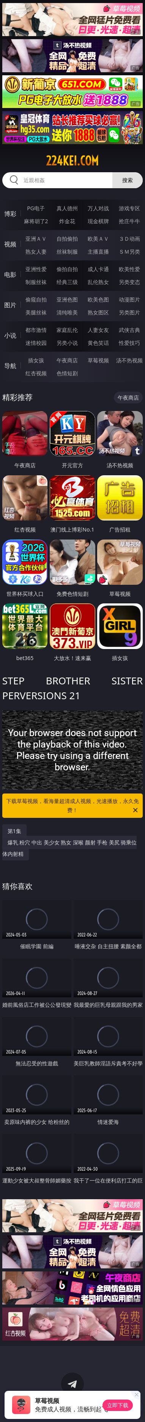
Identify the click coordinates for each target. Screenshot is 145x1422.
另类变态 (129, 282)
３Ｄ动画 (129, 238)
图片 (10, 305)
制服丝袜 (36, 282)
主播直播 (98, 251)
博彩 (10, 213)
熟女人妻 (36, 251)
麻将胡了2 (36, 221)
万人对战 (98, 208)
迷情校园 (36, 342)
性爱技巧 (129, 342)
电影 (10, 274)
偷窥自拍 (36, 299)
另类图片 (129, 312)
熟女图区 (98, 312)
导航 (10, 366)
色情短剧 (67, 373)
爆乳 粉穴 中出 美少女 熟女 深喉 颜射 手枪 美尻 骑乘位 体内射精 (69, 848)
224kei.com (72, 160)
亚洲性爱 (36, 269)
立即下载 (117, 1405)
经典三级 (67, 282)
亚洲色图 (67, 299)
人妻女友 (98, 329)
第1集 (14, 831)
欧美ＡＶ (98, 238)
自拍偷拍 (67, 238)
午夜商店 (67, 360)
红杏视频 (36, 373)
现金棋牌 (98, 221)
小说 (10, 335)
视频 (10, 244)
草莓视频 (98, 360)
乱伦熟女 (98, 282)
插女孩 (36, 360)
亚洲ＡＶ (36, 238)
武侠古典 (129, 329)
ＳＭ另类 (129, 251)
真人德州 (67, 208)
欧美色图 (98, 299)
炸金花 (67, 221)
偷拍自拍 (67, 269)
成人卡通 (98, 269)
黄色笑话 (98, 342)
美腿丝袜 (36, 312)
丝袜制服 (67, 251)
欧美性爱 (129, 269)
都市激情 (36, 329)
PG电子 (36, 208)
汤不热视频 (129, 360)
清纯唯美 (67, 312)
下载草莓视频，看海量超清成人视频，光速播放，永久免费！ (72, 806)
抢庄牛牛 (129, 221)
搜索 (127, 180)
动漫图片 (129, 299)
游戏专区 (129, 208)
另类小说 (67, 342)
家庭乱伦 (67, 329)
